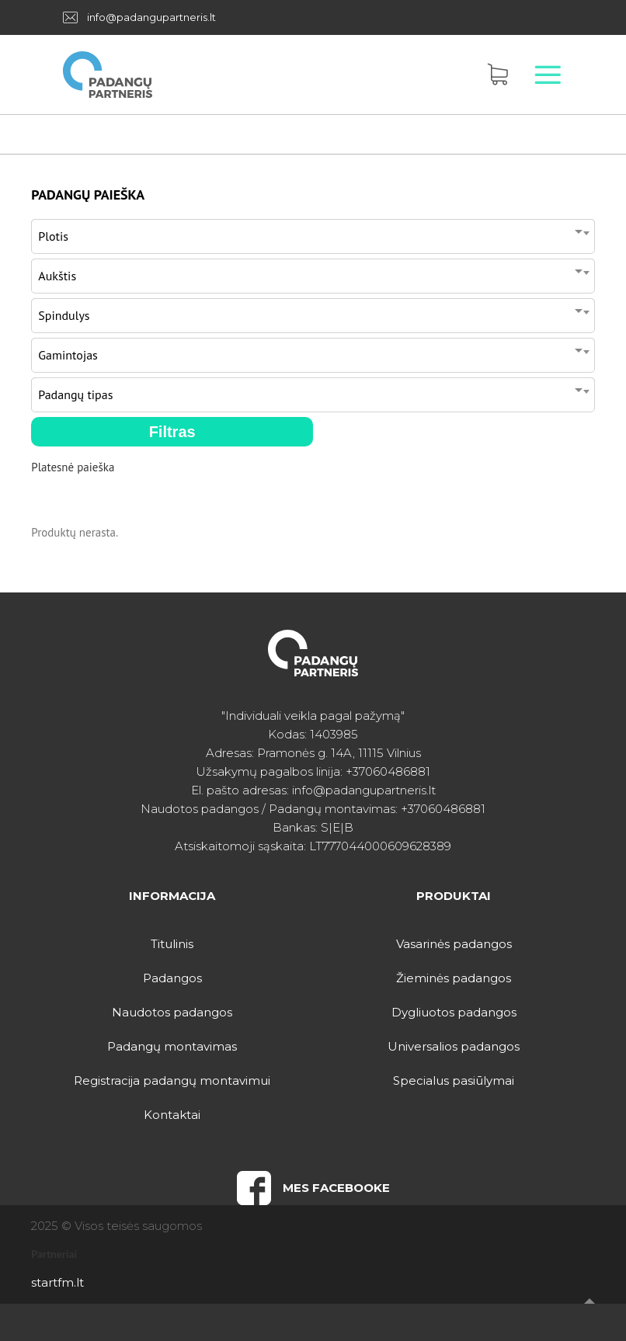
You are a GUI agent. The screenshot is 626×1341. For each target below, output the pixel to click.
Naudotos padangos (172, 1012)
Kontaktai (172, 1114)
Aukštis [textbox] (57, 275)
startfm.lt (57, 1282)
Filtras (172, 431)
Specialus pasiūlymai (453, 1080)
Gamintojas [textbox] (68, 355)
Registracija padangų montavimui (172, 1080)
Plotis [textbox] (53, 236)
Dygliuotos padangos (453, 1012)
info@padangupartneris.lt (151, 17)
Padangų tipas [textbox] (75, 394)
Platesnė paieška (72, 467)
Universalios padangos (454, 1046)
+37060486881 (388, 771)
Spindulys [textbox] (63, 315)
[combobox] (312, 232)
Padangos (172, 978)
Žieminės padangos (453, 978)
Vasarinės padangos (454, 943)
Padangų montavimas (172, 1046)
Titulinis (172, 943)
